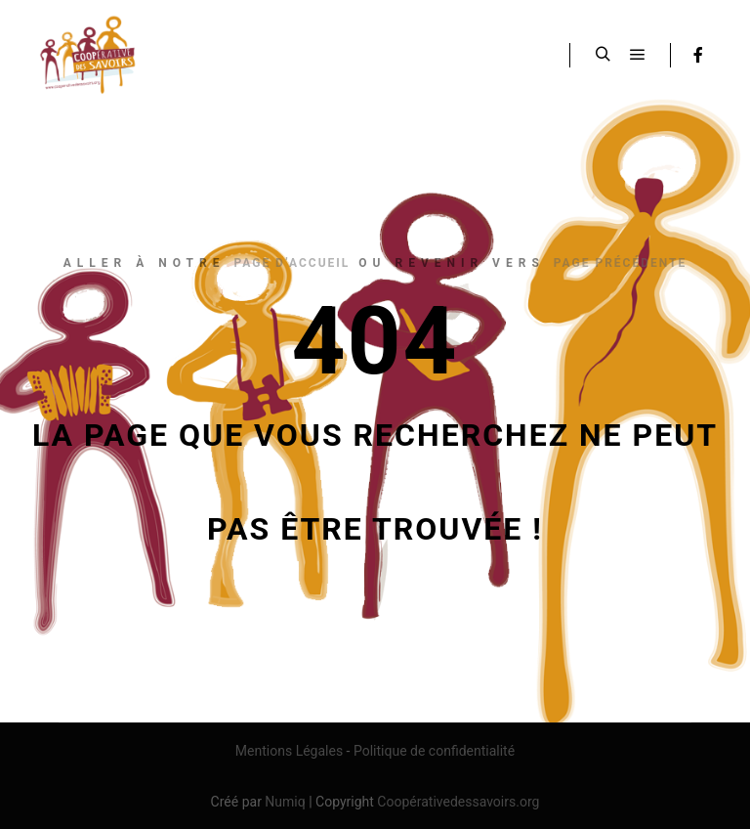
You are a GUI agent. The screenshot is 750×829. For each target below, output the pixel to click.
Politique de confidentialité (434, 751)
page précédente (620, 263)
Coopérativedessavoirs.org (458, 801)
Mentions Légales (289, 751)
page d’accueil (291, 263)
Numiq (285, 801)
